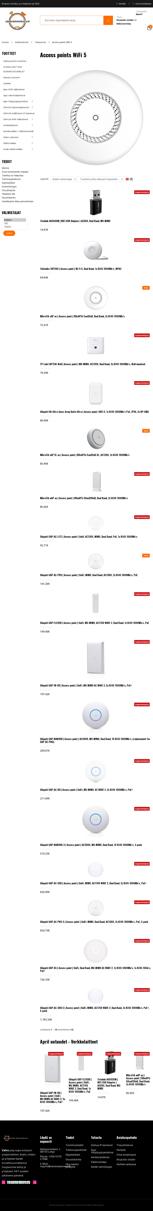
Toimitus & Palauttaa (12, 175)
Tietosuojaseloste (11, 178)
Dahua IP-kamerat (102, 1145)
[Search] (108, 20)
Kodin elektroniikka (12, 149)
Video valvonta (10, 137)
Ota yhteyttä (8, 190)
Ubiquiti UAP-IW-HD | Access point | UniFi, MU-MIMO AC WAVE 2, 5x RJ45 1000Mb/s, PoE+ (86, 685)
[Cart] (149, 28)
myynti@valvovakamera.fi (55, 1166)
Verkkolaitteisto (100, 1157)
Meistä (5, 167)
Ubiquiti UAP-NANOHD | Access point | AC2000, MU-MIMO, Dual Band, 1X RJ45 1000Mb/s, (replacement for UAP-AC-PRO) (95, 740)
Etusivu (5, 42)
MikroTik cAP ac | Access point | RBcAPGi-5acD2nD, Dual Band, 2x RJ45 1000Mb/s (82, 316)
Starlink (7, 83)
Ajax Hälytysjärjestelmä (15, 101)
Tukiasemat (40, 42)
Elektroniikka (9, 143)
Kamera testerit (11, 77)
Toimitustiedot (74, 1145)
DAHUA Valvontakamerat (16, 107)
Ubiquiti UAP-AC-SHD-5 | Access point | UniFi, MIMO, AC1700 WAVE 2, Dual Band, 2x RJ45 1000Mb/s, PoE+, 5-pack (94, 1009)
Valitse (15, 220)
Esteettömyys (9, 186)
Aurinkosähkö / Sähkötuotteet (18, 131)
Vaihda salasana (126, 1164)
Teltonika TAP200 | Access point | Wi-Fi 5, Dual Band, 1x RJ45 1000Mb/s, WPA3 (80, 268)
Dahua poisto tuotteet (14, 60)
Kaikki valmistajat (101, 1166)
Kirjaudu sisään (126, 1159)
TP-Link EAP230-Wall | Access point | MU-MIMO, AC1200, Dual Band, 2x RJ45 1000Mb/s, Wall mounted (92, 364)
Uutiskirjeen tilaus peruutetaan (17, 201)
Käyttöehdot (8, 182)
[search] (71, 20)
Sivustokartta (8, 197)
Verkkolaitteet (22, 42)
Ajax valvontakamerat (14, 95)
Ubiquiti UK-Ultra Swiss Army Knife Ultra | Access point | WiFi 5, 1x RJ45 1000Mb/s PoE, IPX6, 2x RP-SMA (94, 411)
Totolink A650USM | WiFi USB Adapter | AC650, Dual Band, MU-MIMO (75, 220)
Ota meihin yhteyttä (72, 1165)
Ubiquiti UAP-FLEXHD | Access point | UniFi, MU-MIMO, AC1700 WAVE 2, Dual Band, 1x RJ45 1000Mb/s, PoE (94, 622)
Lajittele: (44, 178)
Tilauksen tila (8, 193)
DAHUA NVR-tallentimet (15, 119)
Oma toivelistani (126, 1154)
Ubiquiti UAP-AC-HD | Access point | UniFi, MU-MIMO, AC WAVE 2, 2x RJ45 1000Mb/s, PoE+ (86, 789)
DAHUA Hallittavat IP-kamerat (19, 113)
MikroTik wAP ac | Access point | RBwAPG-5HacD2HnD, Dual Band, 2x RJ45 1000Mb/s (84, 498)
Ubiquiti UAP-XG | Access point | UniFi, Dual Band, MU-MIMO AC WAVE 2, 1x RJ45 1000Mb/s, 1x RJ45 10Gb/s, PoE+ (95, 969)
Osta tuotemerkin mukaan (15, 171)
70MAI (15, 227)
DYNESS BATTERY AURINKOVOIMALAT (14, 69)
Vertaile (121, 1150)
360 (15, 223)
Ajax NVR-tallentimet (14, 89)
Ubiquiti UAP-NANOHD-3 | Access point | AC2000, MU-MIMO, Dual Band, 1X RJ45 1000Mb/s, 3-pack (91, 844)
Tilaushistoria (125, 1145)
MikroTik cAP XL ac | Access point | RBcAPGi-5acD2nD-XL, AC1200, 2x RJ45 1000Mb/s (85, 454)
